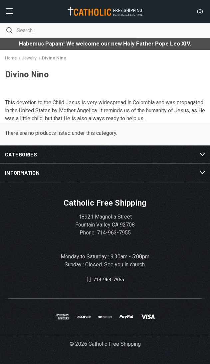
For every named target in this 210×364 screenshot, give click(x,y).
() (200, 11)
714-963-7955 (108, 280)
